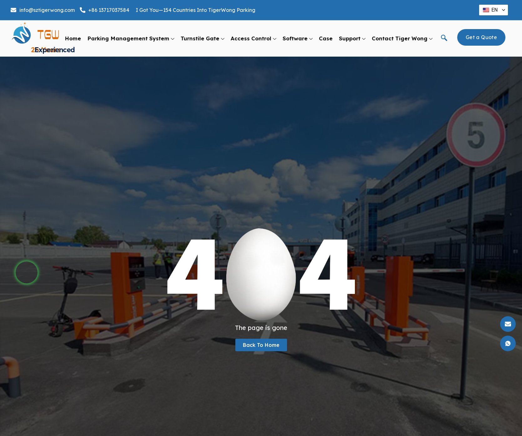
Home (73, 38)
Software (298, 38)
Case (326, 38)
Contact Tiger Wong (402, 38)
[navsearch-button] (444, 38)
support (352, 38)
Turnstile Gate (202, 38)
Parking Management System (130, 38)
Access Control (253, 38)
